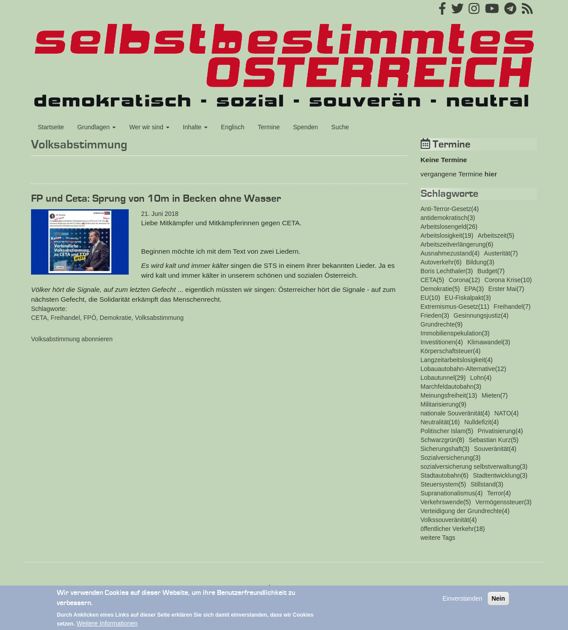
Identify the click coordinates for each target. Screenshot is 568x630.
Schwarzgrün (439, 439)
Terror (495, 493)
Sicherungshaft (441, 448)
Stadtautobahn (441, 475)
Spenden (305, 127)
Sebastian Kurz (490, 439)
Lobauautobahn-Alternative (458, 368)
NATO (502, 413)
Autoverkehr (437, 262)
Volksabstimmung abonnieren (72, 339)
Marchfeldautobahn (447, 386)
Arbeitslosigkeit (441, 235)
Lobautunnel (438, 377)
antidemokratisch (444, 217)
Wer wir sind (149, 127)
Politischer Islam (443, 431)
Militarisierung (440, 404)
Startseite (51, 127)
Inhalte (195, 127)
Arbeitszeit (492, 235)
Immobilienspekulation (451, 333)
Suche (340, 127)
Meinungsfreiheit (443, 395)
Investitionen (438, 342)
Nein (498, 602)
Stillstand (483, 484)
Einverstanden (462, 602)
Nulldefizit (477, 422)
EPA (470, 288)
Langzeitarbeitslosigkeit (453, 359)
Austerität (497, 253)
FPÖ (89, 317)
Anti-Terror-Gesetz (446, 208)
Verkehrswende (442, 502)
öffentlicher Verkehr (447, 528)
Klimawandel (484, 342)
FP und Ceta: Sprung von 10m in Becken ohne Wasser (156, 198)
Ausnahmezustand (446, 253)
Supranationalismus (448, 493)
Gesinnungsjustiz (477, 315)
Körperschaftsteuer (447, 351)
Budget (487, 271)
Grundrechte (438, 324)
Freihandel (65, 317)
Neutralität (435, 422)
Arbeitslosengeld (444, 226)
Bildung (476, 262)
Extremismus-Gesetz (449, 306)
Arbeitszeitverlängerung (453, 244)
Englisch (233, 127)
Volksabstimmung (159, 317)
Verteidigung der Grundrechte (461, 510)
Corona (459, 279)
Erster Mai (502, 288)
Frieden (431, 315)
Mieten (490, 395)
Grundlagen (96, 127)
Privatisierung (497, 431)
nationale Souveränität (451, 413)
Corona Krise (503, 279)
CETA (39, 317)
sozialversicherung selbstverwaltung (470, 466)
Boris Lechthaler (443, 271)
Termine (269, 127)
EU (425, 297)
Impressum (283, 586)
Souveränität (491, 448)
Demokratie (116, 317)
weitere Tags (438, 537)
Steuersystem (440, 484)
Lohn (477, 377)
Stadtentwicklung (496, 475)
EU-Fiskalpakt (464, 297)
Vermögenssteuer (499, 502)
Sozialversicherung (447, 457)
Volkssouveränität (445, 519)
